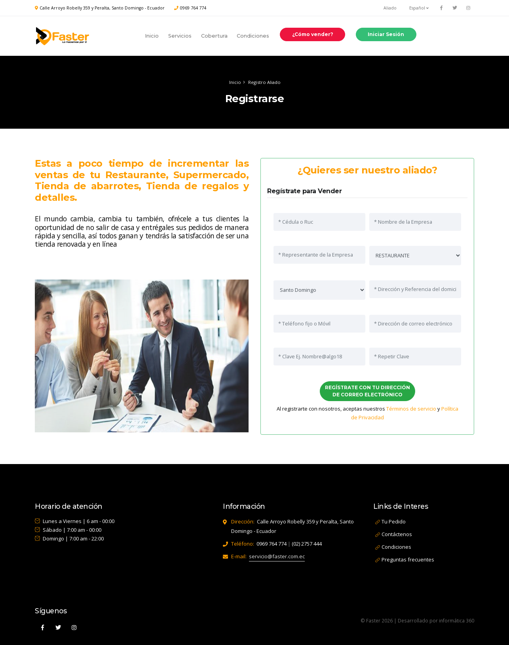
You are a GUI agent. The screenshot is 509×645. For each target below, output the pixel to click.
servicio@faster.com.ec (277, 556)
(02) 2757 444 (307, 543)
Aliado (390, 8)
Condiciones (253, 36)
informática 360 (456, 620)
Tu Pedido (394, 521)
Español (419, 8)
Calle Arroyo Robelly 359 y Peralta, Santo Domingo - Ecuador (102, 8)
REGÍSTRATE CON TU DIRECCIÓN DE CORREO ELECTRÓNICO (366, 391)
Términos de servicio (410, 408)
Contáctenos (397, 534)
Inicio (152, 36)
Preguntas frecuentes (408, 559)
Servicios (180, 36)
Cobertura (214, 36)
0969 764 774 (193, 8)
